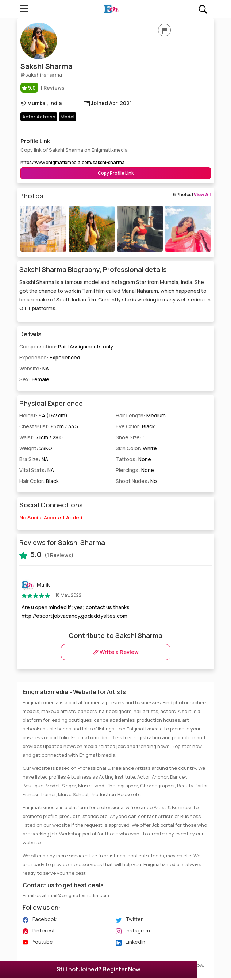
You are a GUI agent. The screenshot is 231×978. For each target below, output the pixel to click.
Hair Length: (141, 415)
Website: (34, 368)
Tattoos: (133, 459)
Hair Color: (39, 481)
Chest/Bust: (48, 426)
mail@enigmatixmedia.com (78, 895)
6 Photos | (192, 194)
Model (67, 116)
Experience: (49, 357)
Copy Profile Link (116, 173)
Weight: (35, 448)
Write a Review (116, 652)
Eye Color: (135, 426)
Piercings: (135, 470)
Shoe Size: (131, 437)
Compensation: (66, 346)
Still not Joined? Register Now (98, 969)
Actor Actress (38, 116)
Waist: (41, 437)
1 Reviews (42, 88)
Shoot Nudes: (136, 481)
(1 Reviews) (46, 554)
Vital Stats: (36, 470)
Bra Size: (33, 459)
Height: (43, 415)
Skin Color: (136, 448)
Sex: (34, 379)
